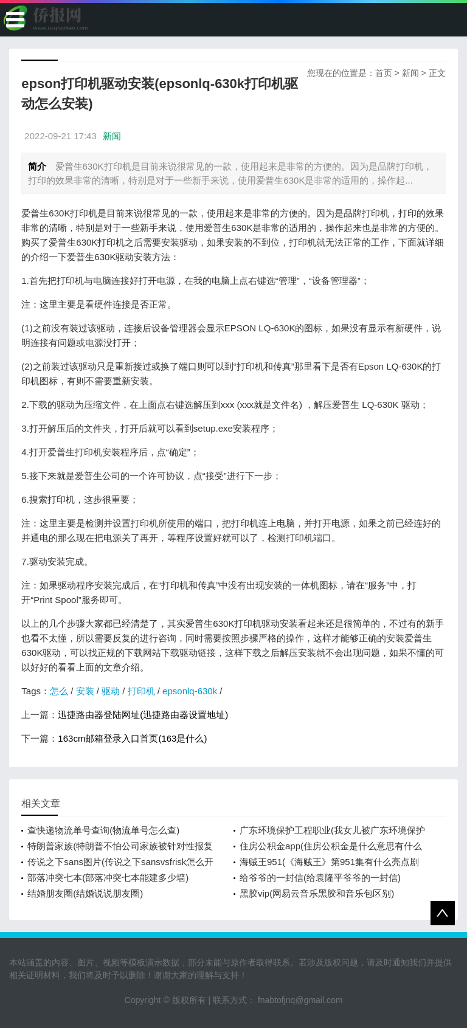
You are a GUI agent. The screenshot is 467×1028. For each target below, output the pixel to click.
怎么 (59, 691)
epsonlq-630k (189, 691)
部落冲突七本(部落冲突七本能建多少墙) (108, 877)
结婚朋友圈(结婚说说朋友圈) (85, 893)
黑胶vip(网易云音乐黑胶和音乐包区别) (317, 893)
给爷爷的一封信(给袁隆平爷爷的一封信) (320, 877)
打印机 (141, 691)
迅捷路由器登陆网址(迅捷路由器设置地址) (143, 714)
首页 (383, 73)
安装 (85, 691)
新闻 (410, 73)
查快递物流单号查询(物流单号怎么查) (103, 830)
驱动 (111, 691)
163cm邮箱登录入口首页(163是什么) (132, 738)
